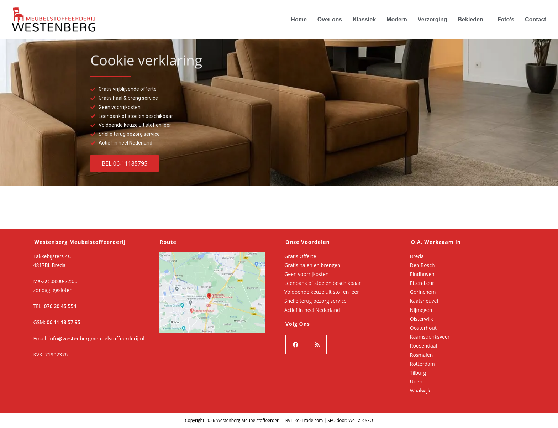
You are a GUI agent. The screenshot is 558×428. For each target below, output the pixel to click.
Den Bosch (422, 265)
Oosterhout (423, 327)
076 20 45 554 (60, 306)
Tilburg (418, 372)
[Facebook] (295, 344)
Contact (535, 19)
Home (298, 19)
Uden (416, 381)
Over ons (329, 19)
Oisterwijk (421, 318)
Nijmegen (421, 310)
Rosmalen (421, 354)
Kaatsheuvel (424, 300)
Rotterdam (422, 363)
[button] (472, 19)
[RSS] (317, 344)
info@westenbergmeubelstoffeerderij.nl (96, 338)
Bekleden (470, 19)
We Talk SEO (360, 420)
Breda (417, 256)
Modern (396, 19)
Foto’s (506, 19)
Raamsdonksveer (430, 336)
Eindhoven (422, 274)
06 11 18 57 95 (63, 322)
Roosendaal (423, 345)
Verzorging (432, 19)
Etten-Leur (422, 283)
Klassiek (364, 19)
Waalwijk (420, 390)
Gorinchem (423, 291)
